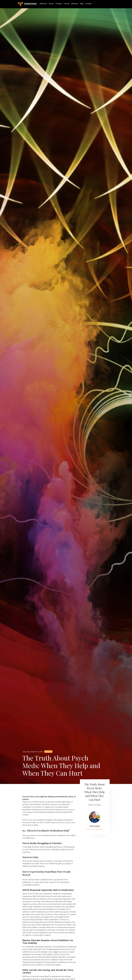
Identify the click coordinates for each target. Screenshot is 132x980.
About (51, 4)
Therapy (58, 4)
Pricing (66, 4)
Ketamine (43, 4)
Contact (88, 4)
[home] (27, 4)
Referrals (74, 4)
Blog (81, 4)
